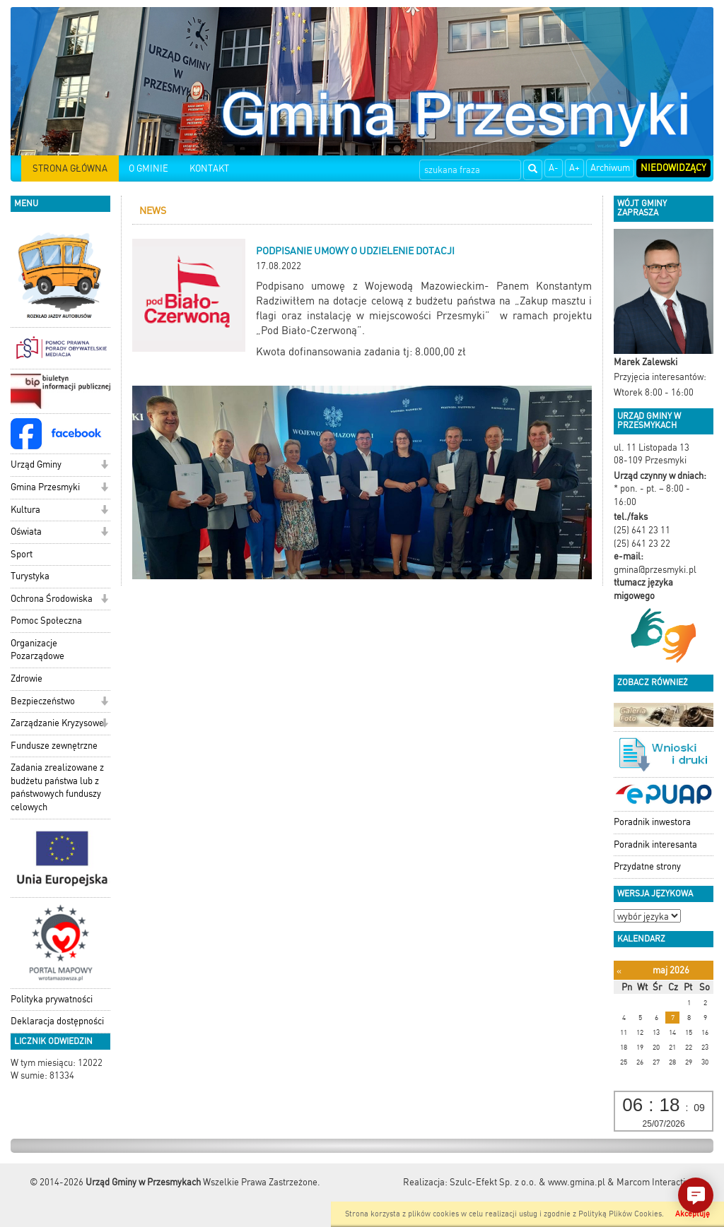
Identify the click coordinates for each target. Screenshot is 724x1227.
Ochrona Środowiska (52, 598)
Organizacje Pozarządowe (37, 650)
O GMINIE (148, 168)
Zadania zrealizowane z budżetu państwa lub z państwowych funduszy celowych (57, 787)
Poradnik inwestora (652, 822)
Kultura (25, 509)
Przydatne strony (647, 866)
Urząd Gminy (36, 464)
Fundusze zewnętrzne (54, 745)
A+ (574, 167)
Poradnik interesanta (655, 844)
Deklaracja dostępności (57, 1021)
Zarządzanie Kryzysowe (57, 723)
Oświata (26, 531)
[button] (104, 466)
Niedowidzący (673, 167)
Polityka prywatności (52, 999)
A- (554, 167)
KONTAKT (209, 168)
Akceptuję (692, 1214)
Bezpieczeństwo (43, 701)
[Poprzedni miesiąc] (619, 971)
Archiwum (610, 167)
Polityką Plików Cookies (620, 1214)
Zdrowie (26, 678)
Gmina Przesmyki (45, 487)
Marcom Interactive (655, 1182)
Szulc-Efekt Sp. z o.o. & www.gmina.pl (527, 1182)
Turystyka (30, 576)
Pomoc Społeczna (46, 620)
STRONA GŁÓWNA (70, 168)
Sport (22, 554)
